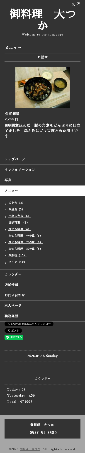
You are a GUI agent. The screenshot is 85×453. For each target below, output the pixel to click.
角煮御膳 (12, 114)
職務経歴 (11, 316)
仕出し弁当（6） (19, 216)
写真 (8, 180)
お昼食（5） (16, 209)
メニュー (11, 190)
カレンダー (13, 274)
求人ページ (13, 305)
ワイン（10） (17, 262)
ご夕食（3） (16, 203)
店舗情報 (11, 284)
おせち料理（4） (19, 229)
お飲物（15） (17, 255)
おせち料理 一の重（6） (25, 235)
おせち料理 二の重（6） (25, 242)
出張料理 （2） (18, 222)
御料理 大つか (30, 449)
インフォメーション (20, 169)
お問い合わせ (15, 295)
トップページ (15, 159)
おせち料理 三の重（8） (25, 249)
